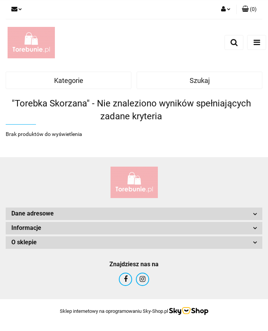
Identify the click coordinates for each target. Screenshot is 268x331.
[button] (249, 9)
